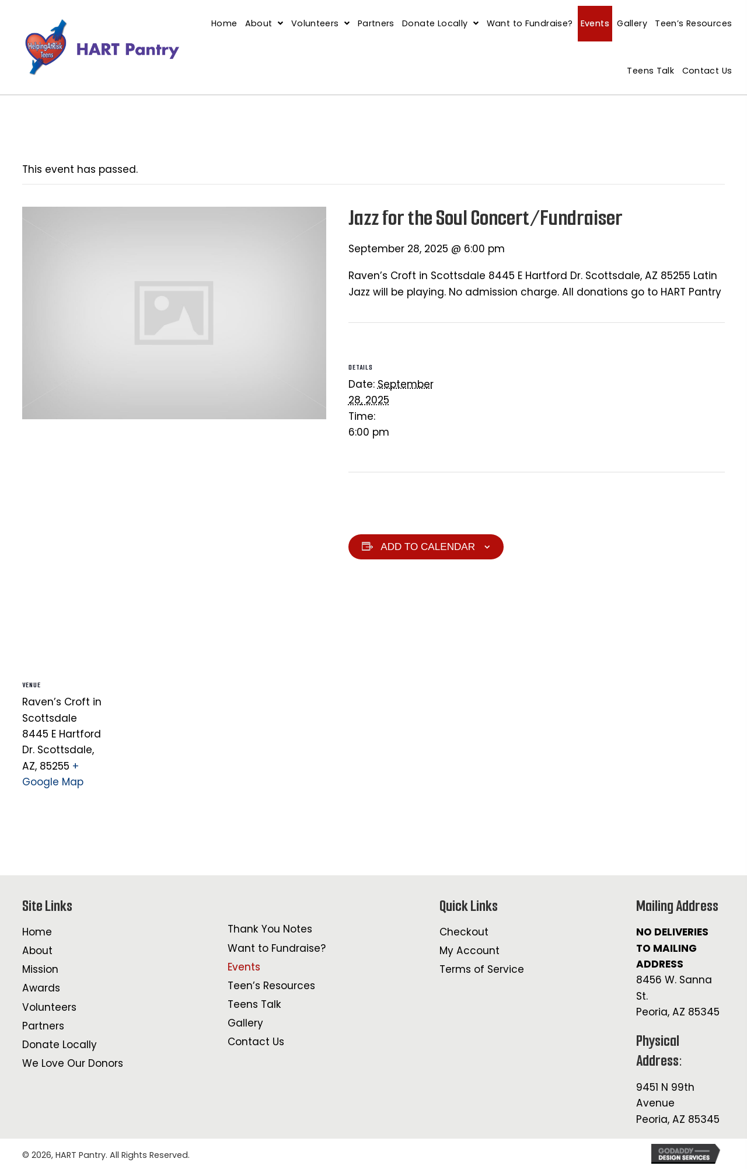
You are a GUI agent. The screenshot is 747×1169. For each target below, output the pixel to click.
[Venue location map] (174, 538)
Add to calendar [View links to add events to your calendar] (428, 546)
